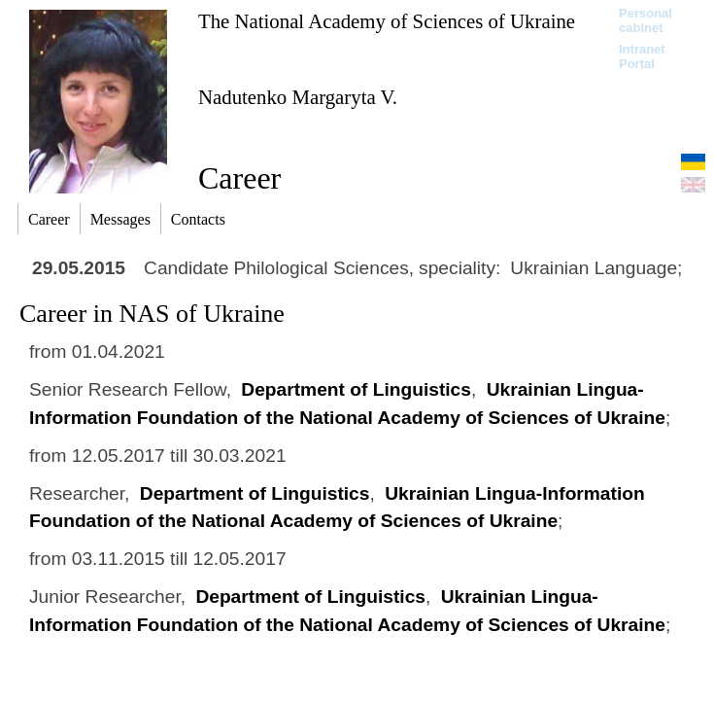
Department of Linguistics (356, 389)
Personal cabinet (645, 20)
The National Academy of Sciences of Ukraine (386, 21)
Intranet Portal (642, 56)
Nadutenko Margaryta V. (297, 97)
